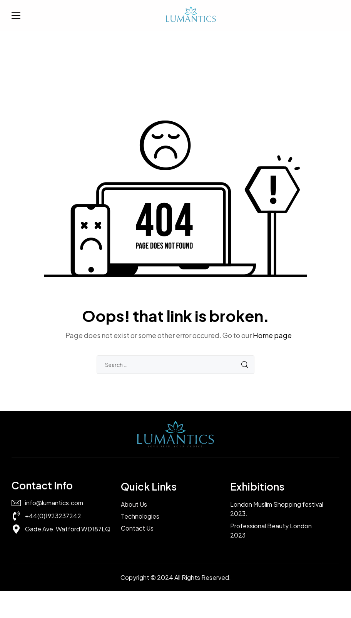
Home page (272, 335)
